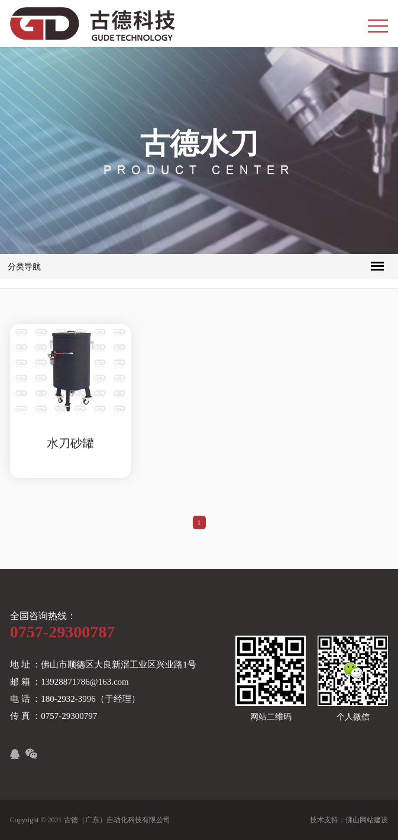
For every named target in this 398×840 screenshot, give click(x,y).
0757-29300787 (62, 632)
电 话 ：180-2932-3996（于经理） (75, 699)
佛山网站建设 (366, 820)
